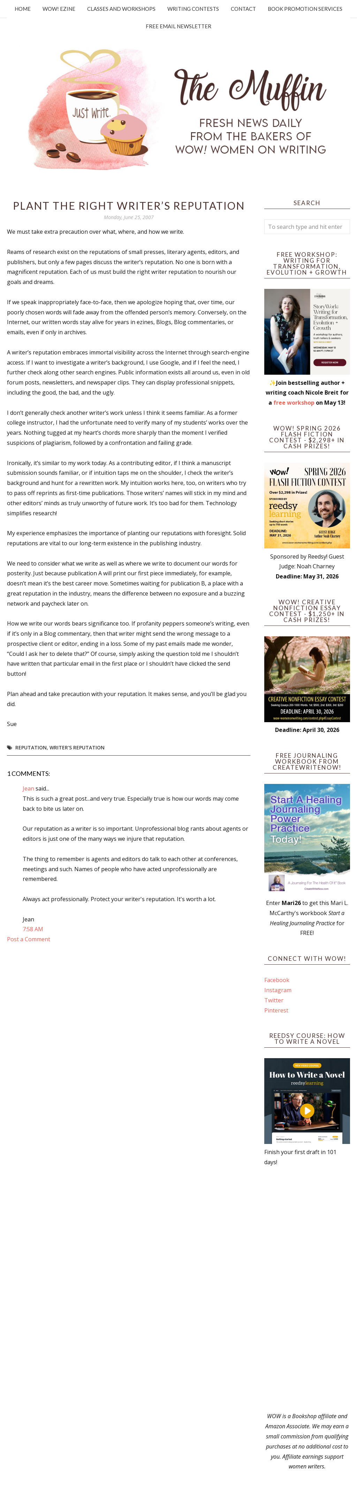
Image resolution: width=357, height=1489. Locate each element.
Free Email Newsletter (178, 26)
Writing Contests (193, 9)
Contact (243, 9)
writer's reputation (77, 747)
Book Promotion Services (305, 9)
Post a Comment (28, 939)
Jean (28, 788)
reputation (31, 747)
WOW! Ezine (59, 9)
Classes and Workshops (121, 9)
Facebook (276, 980)
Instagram (277, 990)
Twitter (273, 1000)
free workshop (293, 402)
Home (23, 9)
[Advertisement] (307, 1289)
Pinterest (276, 1010)
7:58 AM (33, 929)
